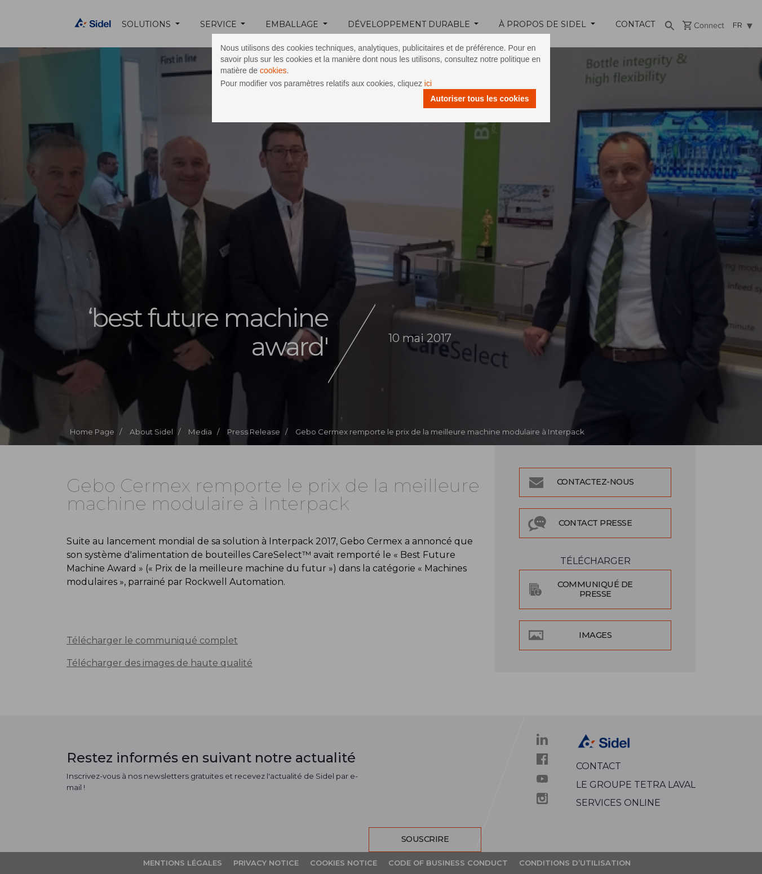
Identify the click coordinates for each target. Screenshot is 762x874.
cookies (273, 70)
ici (428, 83)
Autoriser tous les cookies (479, 98)
